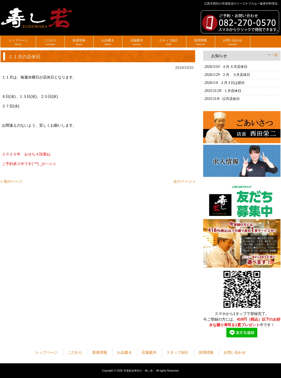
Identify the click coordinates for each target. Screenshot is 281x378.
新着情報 (99, 352)
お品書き (124, 352)
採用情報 (206, 352)
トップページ (46, 352)
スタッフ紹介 (177, 352)
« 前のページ (11, 181)
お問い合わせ (234, 352)
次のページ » (184, 181)
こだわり (74, 352)
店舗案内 (149, 352)
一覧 (274, 55)
